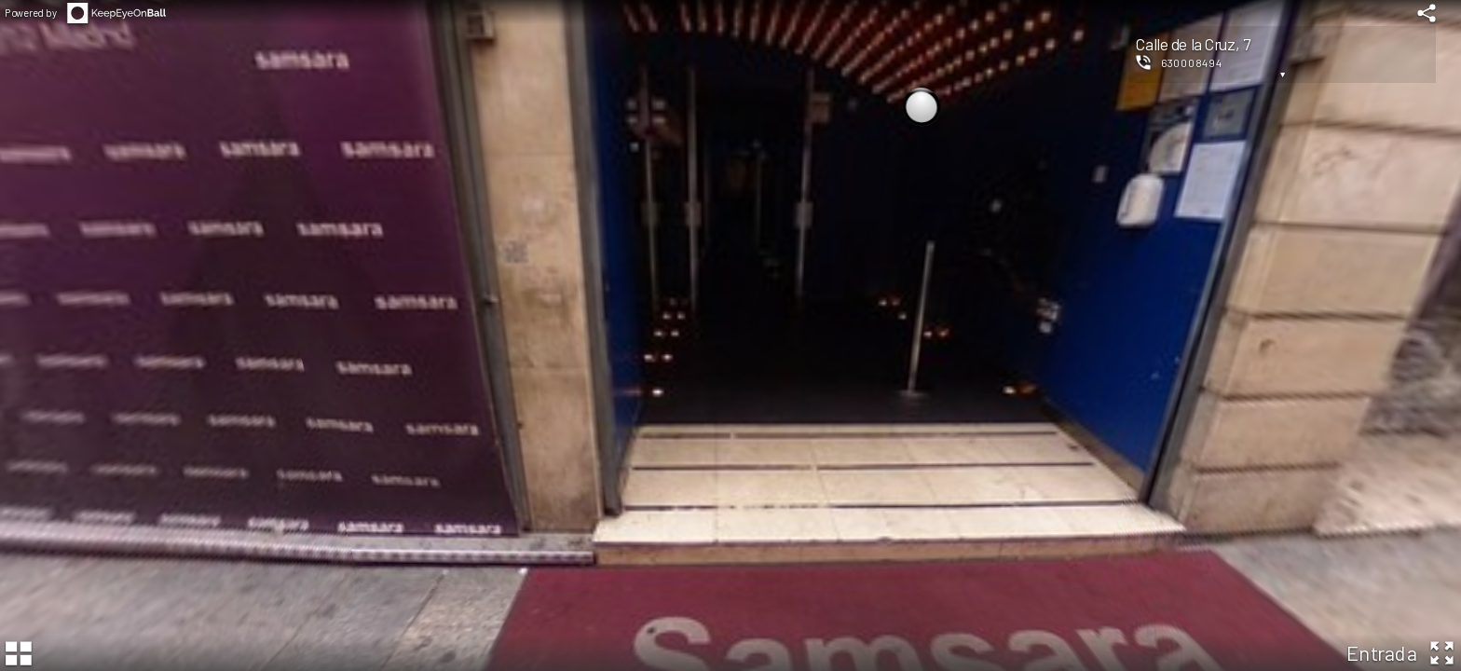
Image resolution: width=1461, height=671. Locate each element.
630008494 (1191, 62)
